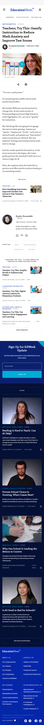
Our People (6, 670)
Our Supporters (8, 674)
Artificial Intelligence (12, 427)
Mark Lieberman (8, 506)
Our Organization (9, 662)
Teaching (6, 186)
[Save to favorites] (40, 201)
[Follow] (19, 218)
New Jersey (31, 249)
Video (21, 24)
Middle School (19, 249)
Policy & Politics (22, 17)
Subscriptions (7, 689)
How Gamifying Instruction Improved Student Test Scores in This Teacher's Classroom (14, 192)
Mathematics (9, 24)
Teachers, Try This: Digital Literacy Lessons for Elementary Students (14, 293)
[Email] (22, 366)
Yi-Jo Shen (17, 449)
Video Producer (20, 222)
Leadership (10, 17)
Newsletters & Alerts (9, 693)
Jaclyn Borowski (8, 279)
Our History (6, 666)
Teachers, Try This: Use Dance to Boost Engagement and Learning (14, 314)
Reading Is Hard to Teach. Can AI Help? (19, 432)
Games (17, 245)
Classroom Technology (12, 286)
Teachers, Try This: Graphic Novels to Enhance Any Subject (14, 272)
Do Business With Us (32, 685)
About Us (6, 657)
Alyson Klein (7, 449)
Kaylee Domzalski (18, 46)
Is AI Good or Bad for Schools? (18, 610)
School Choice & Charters (14, 488)
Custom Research (30, 709)
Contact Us (28, 657)
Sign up (22, 374)
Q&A (13, 186)
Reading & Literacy (10, 545)
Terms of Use (7, 717)
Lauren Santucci (8, 300)
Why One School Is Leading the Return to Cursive (19, 550)
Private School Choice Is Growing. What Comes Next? (18, 493)
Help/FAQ (27, 666)
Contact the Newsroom (32, 674)
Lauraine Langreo (9, 201)
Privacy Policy (17, 717)
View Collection (22, 330)
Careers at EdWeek (9, 678)
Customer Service (30, 670)
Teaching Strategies (30, 245)
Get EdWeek (7, 685)
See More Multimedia (22, 641)
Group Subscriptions (10, 697)
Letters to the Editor (30, 662)
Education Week (31, 222)
